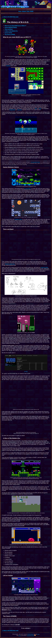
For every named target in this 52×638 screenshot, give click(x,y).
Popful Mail (12, 109)
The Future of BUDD (10, 34)
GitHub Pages (30, 634)
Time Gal (19, 109)
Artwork (24, 11)
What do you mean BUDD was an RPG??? (15, 25)
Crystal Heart (27, 188)
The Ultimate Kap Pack (35, 162)
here (19, 635)
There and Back (9, 29)
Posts (28, 11)
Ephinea (8, 65)
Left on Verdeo (8, 32)
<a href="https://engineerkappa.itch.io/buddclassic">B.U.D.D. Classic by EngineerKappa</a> (26, 427)
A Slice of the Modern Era (11, 31)
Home (19, 11)
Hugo (38, 634)
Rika (40, 108)
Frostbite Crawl (18, 219)
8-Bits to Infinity (44, 267)
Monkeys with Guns (10, 264)
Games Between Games (11, 27)
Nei (36, 108)
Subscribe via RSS (31, 635)
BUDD (31, 11)
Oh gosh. (26, 371)
